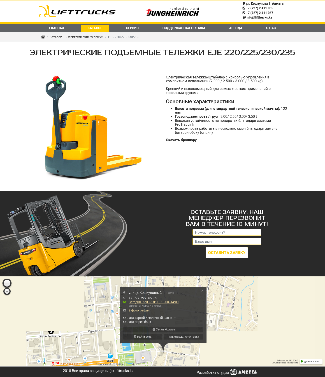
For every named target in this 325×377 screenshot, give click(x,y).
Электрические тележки (84, 37)
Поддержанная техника (183, 28)
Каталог (95, 28)
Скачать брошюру (181, 140)
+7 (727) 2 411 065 (258, 8)
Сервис (132, 28)
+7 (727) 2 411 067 (258, 13)
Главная (56, 28)
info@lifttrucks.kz (257, 17)
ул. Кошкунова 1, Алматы (263, 3)
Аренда (235, 28)
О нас (271, 28)
